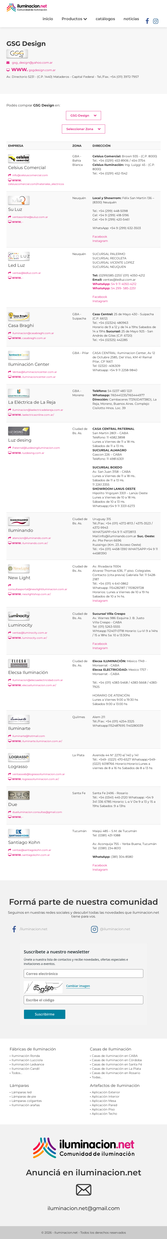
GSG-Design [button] (83, 115)
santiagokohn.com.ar (29, 854)
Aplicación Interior (105, 1096)
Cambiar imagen (78, 986)
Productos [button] (74, 18)
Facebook (99, 236)
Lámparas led (21, 1092)
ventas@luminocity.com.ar (27, 632)
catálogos (105, 18)
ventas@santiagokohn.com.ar (29, 850)
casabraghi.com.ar (27, 338)
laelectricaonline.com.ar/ (31, 414)
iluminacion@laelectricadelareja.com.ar (35, 409)
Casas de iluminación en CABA (115, 1056)
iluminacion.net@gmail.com (84, 1208)
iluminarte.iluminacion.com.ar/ (35, 741)
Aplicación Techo (104, 1114)
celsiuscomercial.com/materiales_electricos (36, 182)
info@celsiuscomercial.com (28, 175)
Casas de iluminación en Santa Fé (117, 1064)
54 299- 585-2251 (114, 288)
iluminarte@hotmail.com (26, 736)
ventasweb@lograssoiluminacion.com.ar (36, 774)
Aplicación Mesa (104, 1101)
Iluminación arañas (26, 1105)
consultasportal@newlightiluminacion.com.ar (37, 587)
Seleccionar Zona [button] (83, 129)
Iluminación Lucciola (27, 1060)
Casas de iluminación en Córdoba (117, 1060)
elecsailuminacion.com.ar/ (32, 685)
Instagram (100, 241)
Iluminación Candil (26, 1069)
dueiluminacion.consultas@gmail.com (35, 812)
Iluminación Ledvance (28, 1064)
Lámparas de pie (24, 1096)
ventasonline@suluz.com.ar (28, 217)
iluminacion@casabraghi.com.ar (31, 333)
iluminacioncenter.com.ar (32, 376)
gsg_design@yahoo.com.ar (29, 62)
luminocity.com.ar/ (27, 637)
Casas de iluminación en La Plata (116, 1069)
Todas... (97, 1077)
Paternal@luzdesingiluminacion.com (34, 447)
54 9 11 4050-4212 (114, 284)
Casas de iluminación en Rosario (116, 1073)
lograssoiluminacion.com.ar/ (33, 779)
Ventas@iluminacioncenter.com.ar (32, 372)
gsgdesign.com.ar (31, 69)
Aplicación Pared (104, 1105)
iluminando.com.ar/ (28, 543)
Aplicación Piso (103, 1109)
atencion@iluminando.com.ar (29, 538)
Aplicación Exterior (106, 1092)
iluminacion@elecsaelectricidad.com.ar (35, 680)
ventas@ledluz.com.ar (24, 272)
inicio (48, 18)
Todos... (17, 1073)
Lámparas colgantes (27, 1101)
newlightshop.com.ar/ (29, 594)
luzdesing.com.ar (26, 452)
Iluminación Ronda (26, 1056)
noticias (131, 18)
